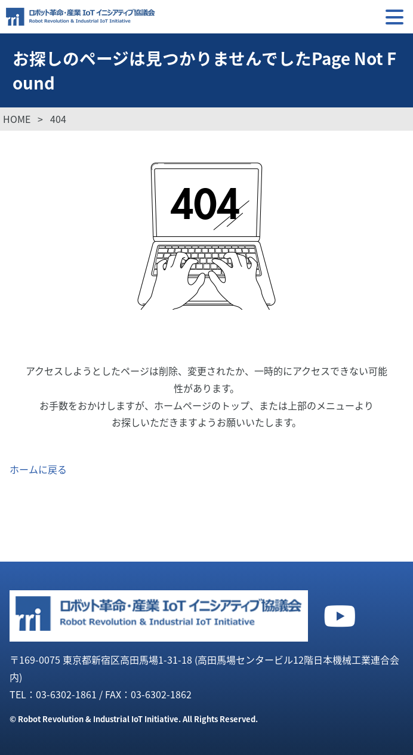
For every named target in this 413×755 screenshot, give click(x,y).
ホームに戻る (38, 469)
